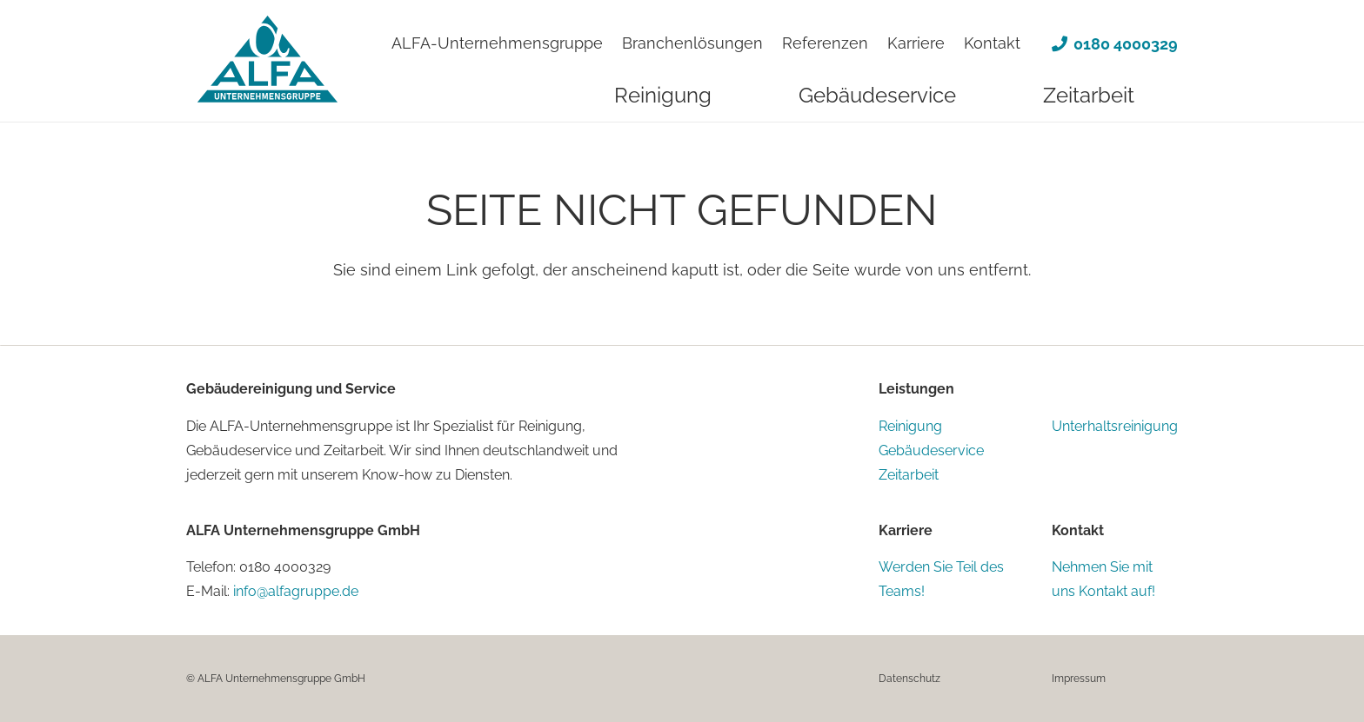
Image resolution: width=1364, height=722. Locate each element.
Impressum (1079, 678)
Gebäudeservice (931, 450)
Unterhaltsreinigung (1115, 426)
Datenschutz (909, 678)
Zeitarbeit (909, 475)
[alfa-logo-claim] (267, 64)
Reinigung (910, 426)
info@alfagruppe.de (295, 591)
